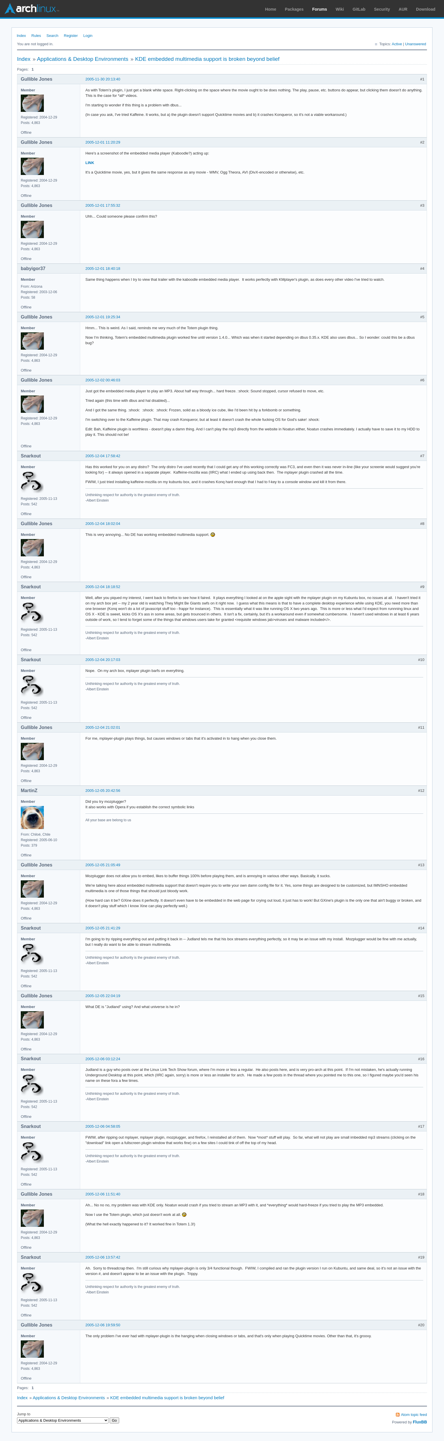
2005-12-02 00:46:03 (102, 380)
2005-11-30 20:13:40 (102, 79)
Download (425, 9)
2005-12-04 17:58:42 (102, 456)
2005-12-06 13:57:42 (102, 1257)
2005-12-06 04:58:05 (102, 1126)
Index (21, 35)
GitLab (359, 9)
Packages (294, 9)
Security (382, 9)
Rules (36, 35)
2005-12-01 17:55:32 (102, 205)
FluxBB (420, 1422)
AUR (403, 9)
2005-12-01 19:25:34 (102, 317)
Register (71, 35)
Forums (319, 9)
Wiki (340, 9)
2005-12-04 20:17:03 (102, 660)
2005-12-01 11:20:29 (102, 142)
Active (397, 44)
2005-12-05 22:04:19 (102, 996)
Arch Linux (31, 8)
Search (52, 35)
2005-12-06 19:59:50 (102, 1325)
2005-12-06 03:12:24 (102, 1059)
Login (88, 35)
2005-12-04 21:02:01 (102, 727)
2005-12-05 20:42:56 (102, 790)
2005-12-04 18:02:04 (102, 523)
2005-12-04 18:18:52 (102, 587)
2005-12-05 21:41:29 (102, 928)
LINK (89, 163)
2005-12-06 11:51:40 (102, 1194)
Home (270, 9)
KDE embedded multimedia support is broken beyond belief (207, 59)
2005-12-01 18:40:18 (102, 268)
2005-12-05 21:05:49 (102, 865)
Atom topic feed (414, 1414)
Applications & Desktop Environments (82, 59)
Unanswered (415, 44)
